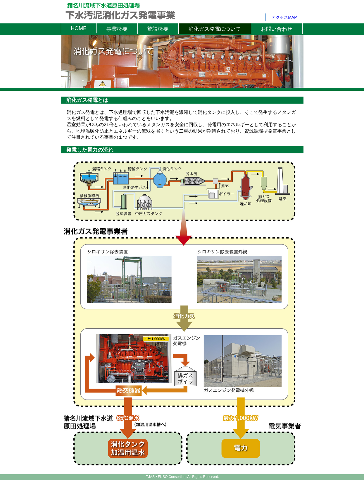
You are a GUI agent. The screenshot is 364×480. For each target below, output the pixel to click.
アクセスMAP (284, 17)
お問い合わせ (276, 29)
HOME (79, 28)
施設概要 (157, 29)
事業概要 (116, 29)
